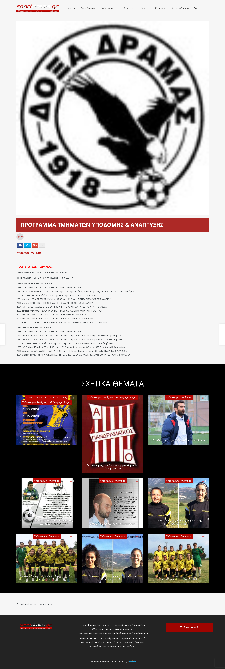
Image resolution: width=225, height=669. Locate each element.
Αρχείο (197, 8)
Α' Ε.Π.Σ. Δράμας (34, 397)
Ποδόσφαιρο (108, 8)
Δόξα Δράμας (88, 8)
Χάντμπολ (159, 8)
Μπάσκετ (128, 8)
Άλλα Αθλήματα (180, 8)
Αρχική (72, 8)
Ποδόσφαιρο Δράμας (60, 402)
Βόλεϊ (144, 8)
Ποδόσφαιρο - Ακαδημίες (29, 252)
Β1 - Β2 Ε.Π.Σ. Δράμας (56, 397)
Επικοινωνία (192, 627)
